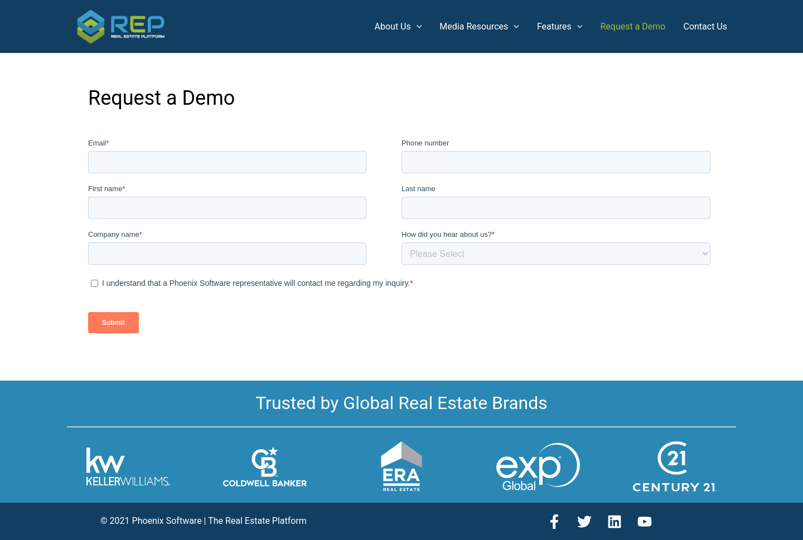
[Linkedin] (614, 521)
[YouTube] (644, 521)
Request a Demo (632, 26)
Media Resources (479, 26)
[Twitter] (584, 521)
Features (560, 26)
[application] (416, 26)
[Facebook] (554, 521)
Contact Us (705, 26)
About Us (398, 26)
